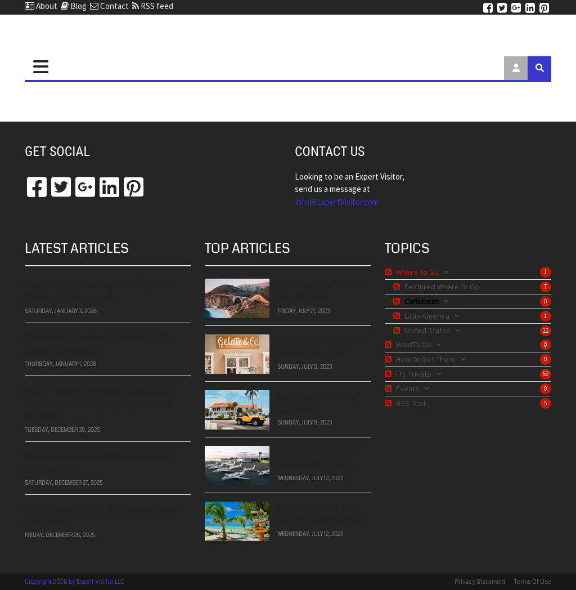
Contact (109, 6)
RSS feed (152, 6)
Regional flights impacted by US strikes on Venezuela (97, 291)
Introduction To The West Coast (320, 291)
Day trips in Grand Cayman (317, 403)
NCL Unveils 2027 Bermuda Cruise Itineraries (102, 516)
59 (545, 374)
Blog (74, 6)
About (41, 6)
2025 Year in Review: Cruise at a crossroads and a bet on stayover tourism (99, 403)
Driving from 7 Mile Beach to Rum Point (322, 514)
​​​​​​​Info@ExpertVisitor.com (337, 201)
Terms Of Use (532, 582)
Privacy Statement (480, 582)
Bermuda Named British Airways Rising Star (98, 463)
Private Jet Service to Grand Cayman (319, 458)
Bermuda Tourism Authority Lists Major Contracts (98, 344)
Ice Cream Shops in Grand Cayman (320, 347)
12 (545, 330)
